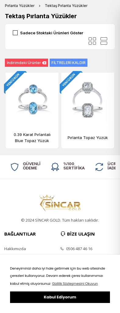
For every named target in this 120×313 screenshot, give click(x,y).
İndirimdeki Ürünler (26, 63)
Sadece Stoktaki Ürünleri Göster (51, 32)
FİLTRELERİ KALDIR (68, 62)
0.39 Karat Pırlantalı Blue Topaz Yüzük (32, 137)
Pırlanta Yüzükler (19, 5)
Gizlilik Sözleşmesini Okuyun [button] (75, 283)
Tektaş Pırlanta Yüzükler (66, 5)
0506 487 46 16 (76, 248)
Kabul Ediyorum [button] (60, 297)
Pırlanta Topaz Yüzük (88, 137)
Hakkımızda (15, 248)
